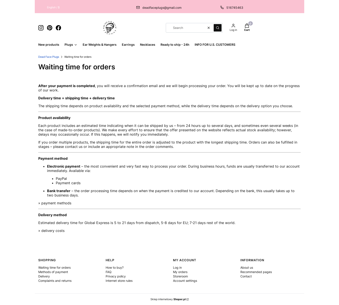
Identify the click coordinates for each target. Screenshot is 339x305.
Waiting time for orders (54, 267)
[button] (218, 28)
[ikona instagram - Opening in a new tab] (41, 27)
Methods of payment (53, 272)
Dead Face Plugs (48, 56)
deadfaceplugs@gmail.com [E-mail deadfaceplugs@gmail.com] (162, 7)
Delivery (44, 276)
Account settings (185, 280)
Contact (246, 276)
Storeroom (180, 276)
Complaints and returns (55, 280)
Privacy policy (116, 276)
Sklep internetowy (168, 299)
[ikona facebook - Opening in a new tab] (58, 27)
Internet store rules (119, 280)
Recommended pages (256, 272)
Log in (177, 267)
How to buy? (115, 267)
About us (246, 267)
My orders (180, 272)
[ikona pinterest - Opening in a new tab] (49, 27)
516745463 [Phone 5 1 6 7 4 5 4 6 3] (234, 7)
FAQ (109, 272)
